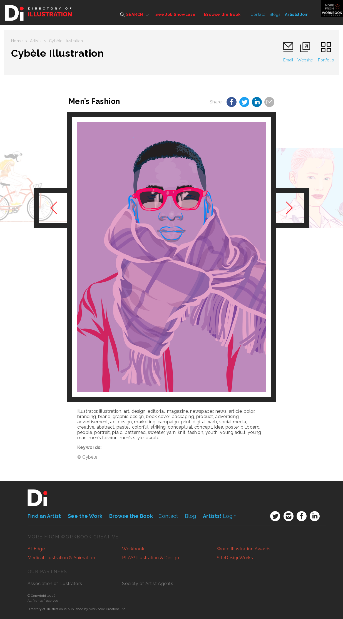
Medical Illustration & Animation (61, 557)
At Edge (36, 548)
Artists (35, 41)
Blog (190, 516)
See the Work (85, 516)
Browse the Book (222, 14)
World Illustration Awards (243, 548)
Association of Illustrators (55, 583)
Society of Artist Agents (147, 583)
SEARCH (131, 14)
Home (17, 41)
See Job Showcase (175, 14)
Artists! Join (297, 14)
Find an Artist (44, 516)
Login (220, 516)
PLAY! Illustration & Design (150, 557)
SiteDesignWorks (235, 557)
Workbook (133, 548)
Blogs (275, 14)
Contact (257, 14)
